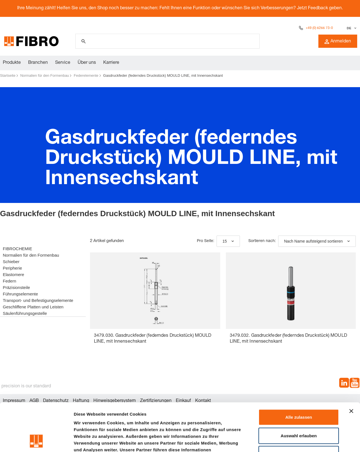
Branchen (38, 63)
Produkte (12, 63)
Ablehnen (298, 408)
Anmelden (338, 41)
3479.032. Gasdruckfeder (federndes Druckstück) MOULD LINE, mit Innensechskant (288, 339)
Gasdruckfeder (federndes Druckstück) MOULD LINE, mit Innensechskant (163, 75)
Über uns (87, 63)
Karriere (111, 63)
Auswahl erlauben (299, 390)
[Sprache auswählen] (351, 28)
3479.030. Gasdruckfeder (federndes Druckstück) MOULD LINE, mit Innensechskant (152, 339)
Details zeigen (299, 441)
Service (62, 63)
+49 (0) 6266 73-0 (319, 28)
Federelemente (86, 75)
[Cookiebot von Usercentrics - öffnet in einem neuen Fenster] (36, 441)
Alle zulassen (298, 372)
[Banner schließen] (351, 366)
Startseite (7, 75)
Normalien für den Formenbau (44, 75)
